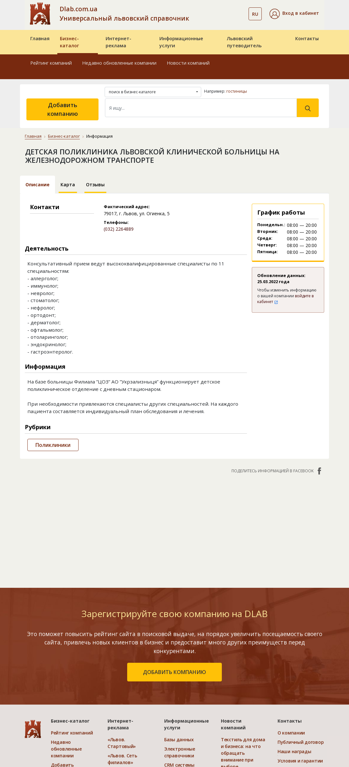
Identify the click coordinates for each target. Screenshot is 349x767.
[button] (294, 13)
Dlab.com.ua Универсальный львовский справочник (124, 14)
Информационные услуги (181, 42)
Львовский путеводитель (244, 42)
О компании (291, 733)
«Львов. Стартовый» (122, 742)
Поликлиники (53, 444)
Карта (68, 184)
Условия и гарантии (300, 761)
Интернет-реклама (118, 42)
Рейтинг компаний (51, 63)
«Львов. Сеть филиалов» (122, 759)
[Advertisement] (174, 527)
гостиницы (236, 91)
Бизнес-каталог (69, 42)
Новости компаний (188, 63)
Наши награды (294, 751)
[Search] (201, 107)
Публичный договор (301, 742)
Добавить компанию (62, 109)
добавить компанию (174, 672)
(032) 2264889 (119, 229)
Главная (40, 38)
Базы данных (179, 739)
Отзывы (95, 184)
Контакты (307, 38)
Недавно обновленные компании (119, 63)
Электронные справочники (179, 752)
